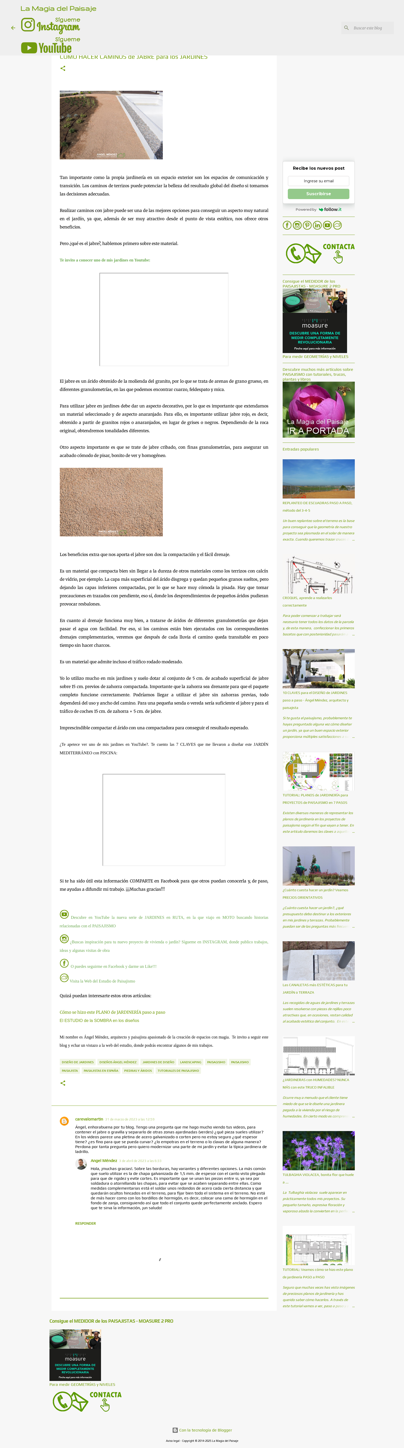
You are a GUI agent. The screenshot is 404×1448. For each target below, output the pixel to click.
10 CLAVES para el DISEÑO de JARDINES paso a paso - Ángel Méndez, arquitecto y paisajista (315, 700)
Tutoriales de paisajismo (178, 1070)
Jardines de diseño (158, 1062)
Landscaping (190, 1062)
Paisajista (70, 1070)
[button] (63, 68)
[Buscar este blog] (367, 28)
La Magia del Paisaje (58, 8)
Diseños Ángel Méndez (118, 1062)
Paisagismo (216, 1062)
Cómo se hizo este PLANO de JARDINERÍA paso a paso (112, 1012)
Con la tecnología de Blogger (202, 1430)
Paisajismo (240, 1062)
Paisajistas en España (101, 1070)
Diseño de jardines (78, 1062)
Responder (85, 1223)
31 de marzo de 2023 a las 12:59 (130, 1119)
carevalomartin (89, 1119)
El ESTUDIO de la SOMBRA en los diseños (99, 1020)
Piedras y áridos (138, 1070)
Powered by (318, 209)
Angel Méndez (104, 1160)
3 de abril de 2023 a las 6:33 (140, 1161)
